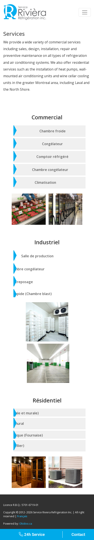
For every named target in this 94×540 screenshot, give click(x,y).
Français (22, 516)
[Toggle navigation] (85, 12)
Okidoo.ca (25, 523)
